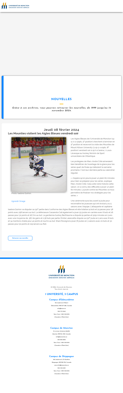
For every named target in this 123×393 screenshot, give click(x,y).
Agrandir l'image (18, 213)
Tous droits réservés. (61, 300)
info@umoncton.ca (61, 348)
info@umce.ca (61, 320)
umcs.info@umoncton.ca (61, 376)
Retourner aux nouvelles (20, 249)
